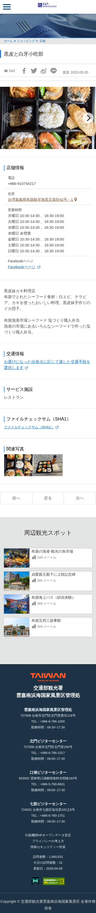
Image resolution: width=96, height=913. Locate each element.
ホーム (8, 41)
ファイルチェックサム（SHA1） (29, 427)
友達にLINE (53, 71)
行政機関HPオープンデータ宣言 (48, 835)
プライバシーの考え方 (48, 841)
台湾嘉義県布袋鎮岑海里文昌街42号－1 (41, 199)
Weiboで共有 (44, 71)
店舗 (42, 41)
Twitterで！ (34, 71)
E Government (35, 881)
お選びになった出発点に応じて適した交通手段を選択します (47, 365)
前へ (16, 498)
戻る (48, 498)
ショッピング (26, 41)
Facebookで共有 (24, 71)
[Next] (88, 118)
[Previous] (7, 118)
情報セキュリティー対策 (48, 847)
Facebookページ (22, 267)
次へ (80, 498)
